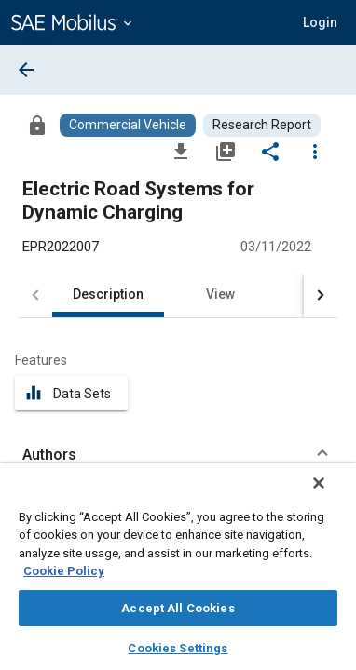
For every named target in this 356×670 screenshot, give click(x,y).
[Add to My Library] (225, 150)
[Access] (37, 124)
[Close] (331, 495)
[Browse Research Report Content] (262, 125)
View (220, 294)
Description (108, 294)
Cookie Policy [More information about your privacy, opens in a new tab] (63, 571)
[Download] (180, 150)
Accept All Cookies (177, 608)
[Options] (315, 150)
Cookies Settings (177, 648)
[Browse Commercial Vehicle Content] (128, 125)
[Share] (270, 150)
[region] (178, 573)
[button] (320, 22)
